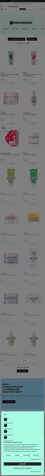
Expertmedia (38, 471)
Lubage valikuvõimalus (35, 459)
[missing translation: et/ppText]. (28, 451)
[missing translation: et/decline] (22, 468)
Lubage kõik (22, 464)
